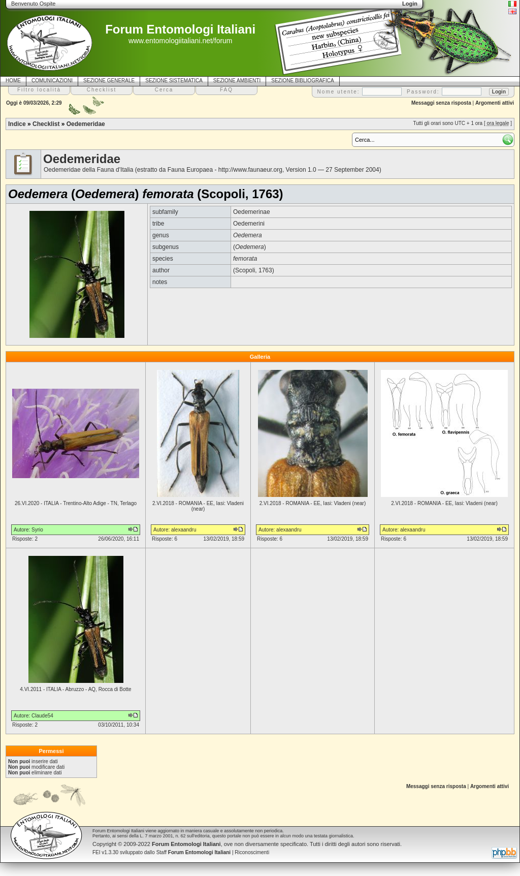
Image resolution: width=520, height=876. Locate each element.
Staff (193, 852)
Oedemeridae (86, 124)
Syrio (37, 530)
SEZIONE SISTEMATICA (174, 80)
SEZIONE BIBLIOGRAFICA (302, 80)
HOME (13, 80)
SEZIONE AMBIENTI (237, 80)
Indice (17, 124)
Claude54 (42, 715)
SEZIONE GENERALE (109, 80)
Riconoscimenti (252, 852)
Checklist (45, 124)
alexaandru (183, 530)
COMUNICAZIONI (52, 80)
